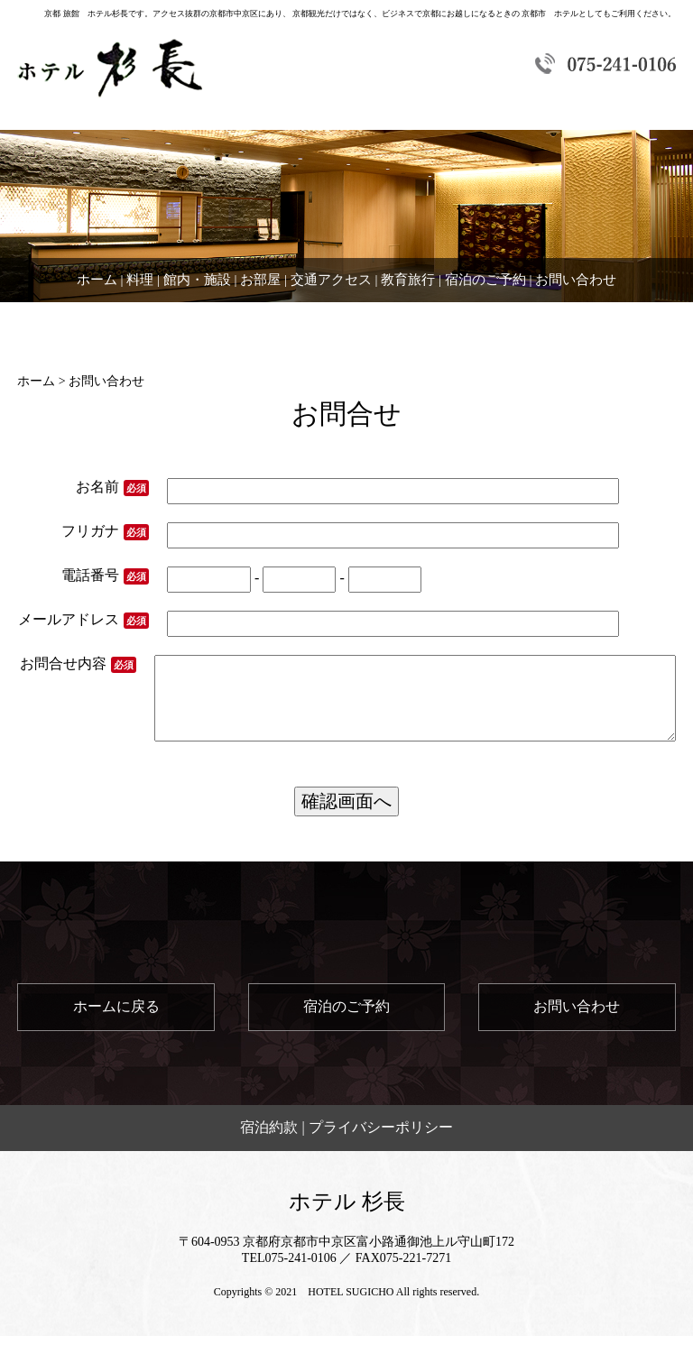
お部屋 (260, 279)
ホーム (97, 279)
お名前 (112, 487)
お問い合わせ (575, 279)
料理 (139, 279)
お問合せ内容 (82, 673)
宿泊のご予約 (485, 279)
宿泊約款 (269, 1145)
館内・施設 (197, 279)
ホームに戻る (116, 1024)
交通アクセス (331, 279)
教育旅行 (408, 279)
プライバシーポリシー (381, 1145)
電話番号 (105, 576)
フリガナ (105, 531)
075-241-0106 (301, 1276)
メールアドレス (83, 620)
